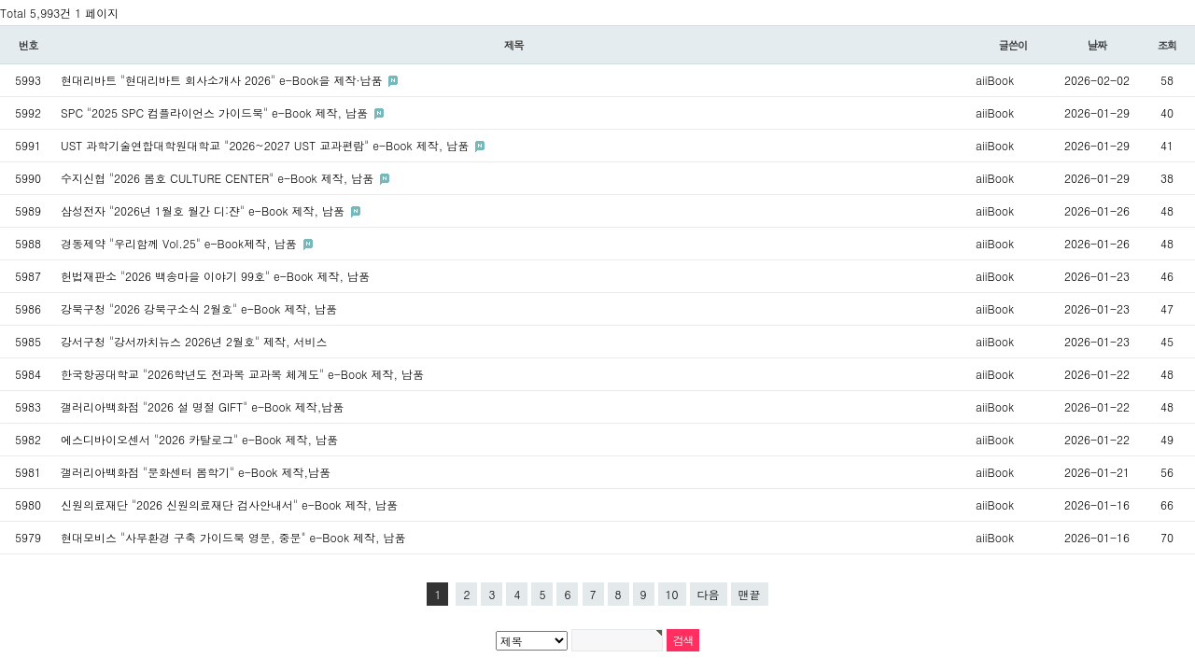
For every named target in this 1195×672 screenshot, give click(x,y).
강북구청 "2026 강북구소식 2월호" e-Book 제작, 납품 (199, 308)
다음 (708, 594)
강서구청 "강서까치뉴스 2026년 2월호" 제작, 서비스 (194, 341)
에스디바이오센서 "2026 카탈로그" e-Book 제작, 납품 (199, 439)
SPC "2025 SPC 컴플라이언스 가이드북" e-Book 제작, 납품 (216, 112)
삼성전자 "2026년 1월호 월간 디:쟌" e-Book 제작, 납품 (204, 210)
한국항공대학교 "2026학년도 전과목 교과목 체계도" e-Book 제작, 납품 (242, 374)
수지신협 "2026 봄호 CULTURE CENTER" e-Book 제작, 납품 (219, 178)
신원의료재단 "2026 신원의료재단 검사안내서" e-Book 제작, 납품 (229, 504)
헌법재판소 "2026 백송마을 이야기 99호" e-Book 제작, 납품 (215, 276)
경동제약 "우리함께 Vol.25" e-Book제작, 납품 (181, 243)
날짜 (1097, 44)
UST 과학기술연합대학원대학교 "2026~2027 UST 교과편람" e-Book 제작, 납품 (266, 145)
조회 (1167, 44)
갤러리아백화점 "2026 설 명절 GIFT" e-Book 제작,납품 (202, 406)
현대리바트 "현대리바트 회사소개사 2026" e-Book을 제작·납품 (223, 80)
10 (672, 594)
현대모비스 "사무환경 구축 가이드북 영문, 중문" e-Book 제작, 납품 (233, 537)
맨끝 (749, 594)
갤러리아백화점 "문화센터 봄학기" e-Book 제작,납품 (195, 472)
